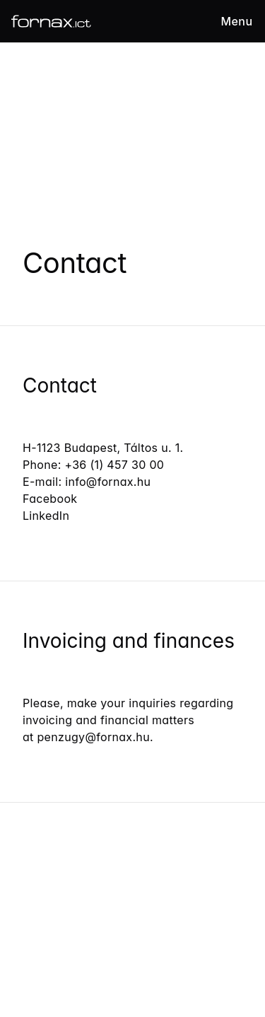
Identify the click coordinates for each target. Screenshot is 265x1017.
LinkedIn (46, 515)
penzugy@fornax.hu (93, 737)
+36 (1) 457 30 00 (115, 465)
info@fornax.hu (108, 482)
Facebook (50, 499)
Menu (236, 21)
